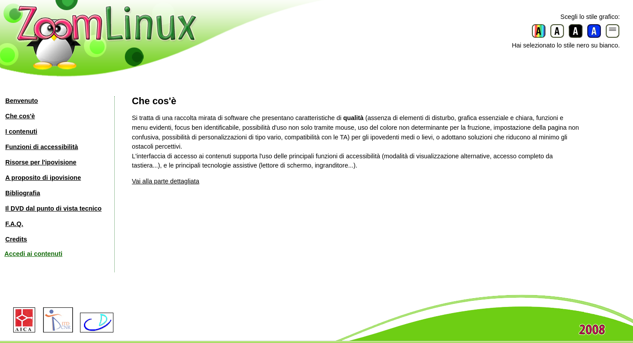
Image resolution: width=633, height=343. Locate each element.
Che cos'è (20, 116)
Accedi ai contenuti (33, 253)
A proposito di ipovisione (43, 177)
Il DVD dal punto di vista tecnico (53, 208)
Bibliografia (22, 193)
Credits (16, 239)
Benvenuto (21, 100)
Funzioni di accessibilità (41, 146)
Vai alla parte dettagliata (165, 181)
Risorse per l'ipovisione (40, 162)
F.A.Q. (14, 223)
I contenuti (21, 131)
